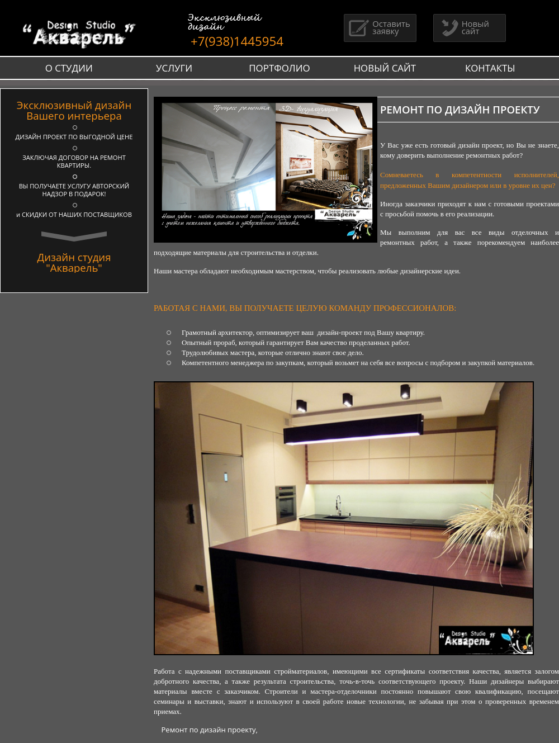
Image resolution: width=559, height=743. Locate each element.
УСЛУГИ (174, 67)
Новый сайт (462, 27)
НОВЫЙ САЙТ (385, 67)
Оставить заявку (378, 27)
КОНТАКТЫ (490, 67)
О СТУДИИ (69, 67)
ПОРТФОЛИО (279, 67)
